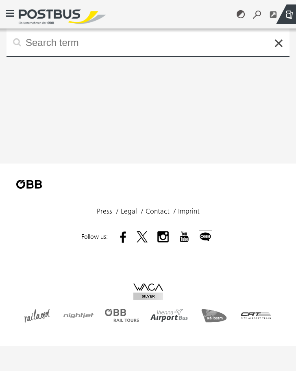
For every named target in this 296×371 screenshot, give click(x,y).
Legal (129, 211)
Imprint (189, 211)
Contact (158, 211)
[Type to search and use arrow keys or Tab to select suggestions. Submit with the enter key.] (148, 42)
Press (104, 211)
